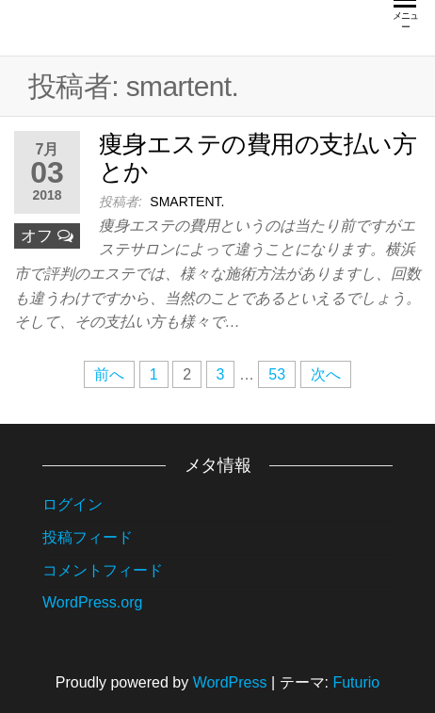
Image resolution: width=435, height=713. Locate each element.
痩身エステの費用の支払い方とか (257, 158)
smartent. (187, 201)
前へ (109, 374)
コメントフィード (102, 570)
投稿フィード (87, 537)
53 (276, 374)
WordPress (230, 682)
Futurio (355, 682)
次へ (326, 374)
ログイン (72, 504)
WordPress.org (92, 602)
